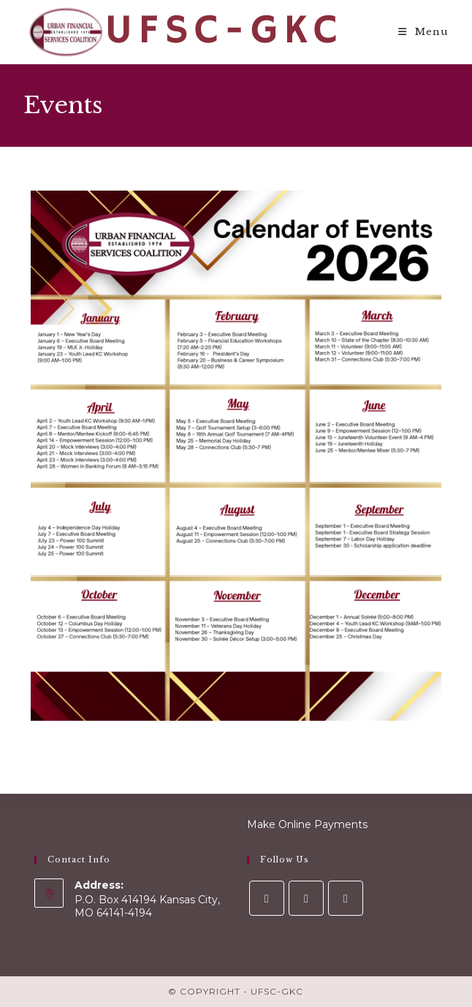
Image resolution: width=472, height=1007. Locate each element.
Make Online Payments (307, 824)
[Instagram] (306, 898)
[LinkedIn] (345, 898)
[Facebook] (266, 898)
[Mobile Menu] (423, 32)
